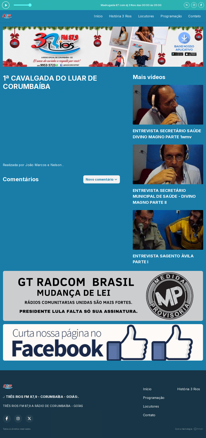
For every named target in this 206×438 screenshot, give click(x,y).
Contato (194, 16)
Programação (171, 16)
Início (98, 16)
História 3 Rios (120, 16)
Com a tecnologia (189, 429)
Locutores (146, 16)
